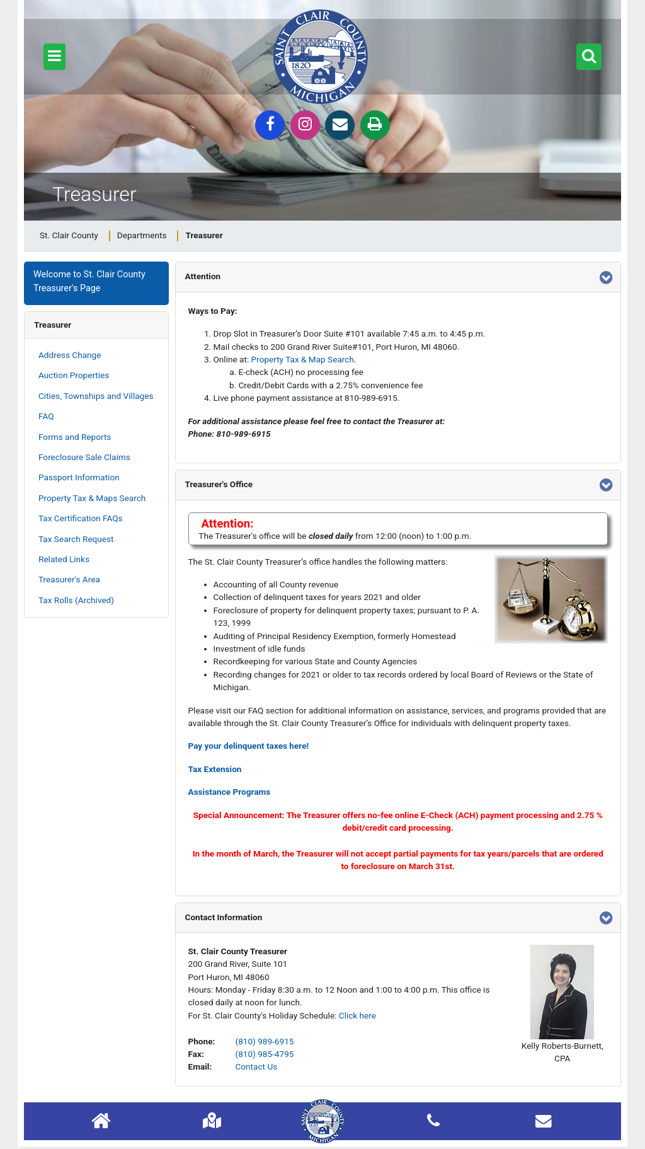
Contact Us (257, 1066)
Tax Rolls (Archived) (76, 600)
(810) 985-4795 (265, 1054)
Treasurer (52, 325)
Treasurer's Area (69, 579)
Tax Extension (215, 769)
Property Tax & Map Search (302, 359)
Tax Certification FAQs (80, 518)
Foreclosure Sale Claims (84, 457)
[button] (54, 56)
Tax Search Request (75, 539)
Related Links (63, 559)
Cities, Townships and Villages (95, 396)
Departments (142, 235)
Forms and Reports (74, 437)
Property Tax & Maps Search (92, 498)
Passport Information (79, 477)
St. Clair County (69, 235)
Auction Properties (73, 375)
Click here (357, 1015)
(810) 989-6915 (265, 1041)
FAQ (46, 416)
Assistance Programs (229, 792)
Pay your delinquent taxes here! (248, 746)
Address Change (69, 355)
